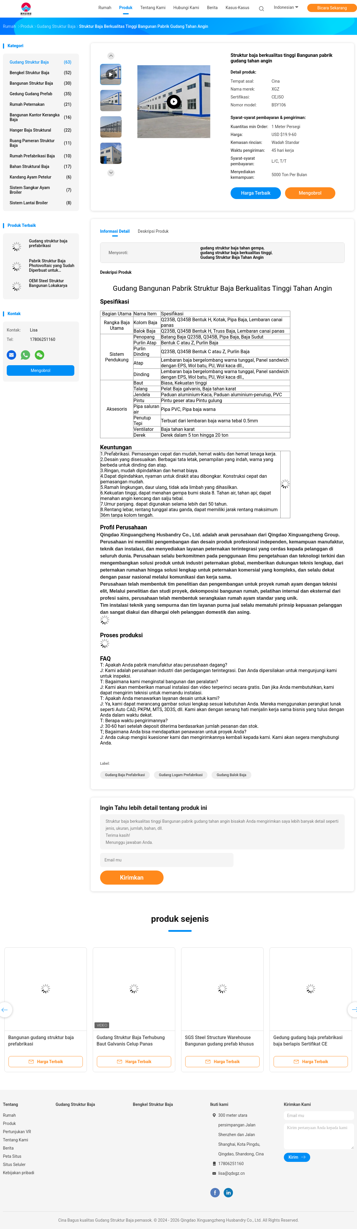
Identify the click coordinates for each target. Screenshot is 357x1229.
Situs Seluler (14, 1164)
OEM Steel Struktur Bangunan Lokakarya (48, 283)
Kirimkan (132, 877)
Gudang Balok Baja (231, 775)
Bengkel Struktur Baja (40, 73)
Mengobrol (40, 370)
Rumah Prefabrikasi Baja (40, 156)
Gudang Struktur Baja (40, 62)
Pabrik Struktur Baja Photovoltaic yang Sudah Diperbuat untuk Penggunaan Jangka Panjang (51, 266)
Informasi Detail (115, 231)
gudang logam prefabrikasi (180, 775)
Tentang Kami (15, 1140)
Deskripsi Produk (153, 231)
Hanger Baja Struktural (40, 130)
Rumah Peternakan (40, 104)
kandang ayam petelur (40, 177)
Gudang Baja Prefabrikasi (125, 775)
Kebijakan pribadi (18, 1172)
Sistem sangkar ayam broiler (40, 190)
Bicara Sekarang (332, 8)
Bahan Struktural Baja (40, 166)
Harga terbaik (255, 193)
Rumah (9, 1115)
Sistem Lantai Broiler (40, 203)
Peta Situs (12, 1156)
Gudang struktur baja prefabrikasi (48, 243)
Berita (8, 1148)
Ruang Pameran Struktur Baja (40, 143)
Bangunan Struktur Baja (40, 83)
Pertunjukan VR (17, 1131)
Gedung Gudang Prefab (40, 94)
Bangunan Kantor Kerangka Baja (40, 117)
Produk (9, 1123)
